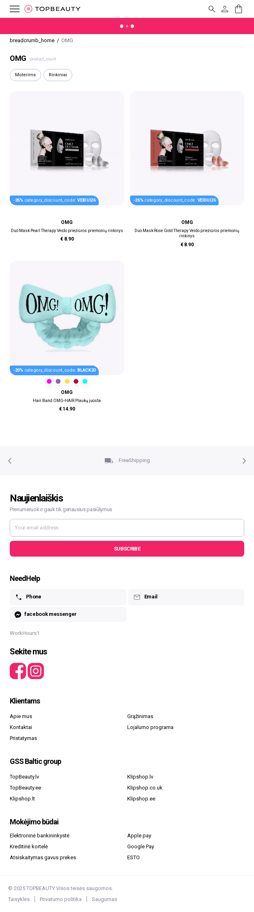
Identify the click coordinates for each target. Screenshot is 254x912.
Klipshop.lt (22, 799)
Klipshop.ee (141, 799)
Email (145, 597)
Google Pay (140, 846)
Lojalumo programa (150, 727)
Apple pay (139, 835)
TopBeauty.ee (25, 788)
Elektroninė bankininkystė (39, 835)
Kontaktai (21, 727)
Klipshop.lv (140, 777)
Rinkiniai (58, 74)
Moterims (25, 74)
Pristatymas (23, 738)
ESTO (133, 857)
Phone (28, 597)
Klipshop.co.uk (145, 788)
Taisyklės (19, 899)
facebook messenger (46, 614)
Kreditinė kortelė (29, 846)
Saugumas (104, 899)
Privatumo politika (61, 899)
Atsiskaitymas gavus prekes (43, 857)
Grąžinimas (140, 716)
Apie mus (21, 716)
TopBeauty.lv (24, 777)
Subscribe (127, 549)
